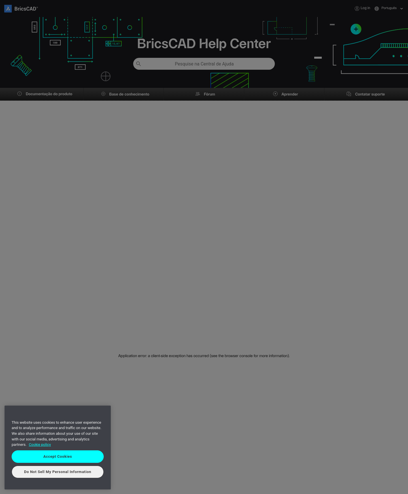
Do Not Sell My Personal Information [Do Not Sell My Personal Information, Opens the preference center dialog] (57, 472)
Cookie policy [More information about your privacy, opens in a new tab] (40, 444)
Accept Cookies (57, 456)
